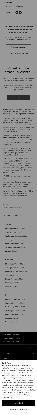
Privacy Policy (19, 387)
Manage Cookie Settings (18, 409)
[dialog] (18, 387)
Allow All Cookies (18, 403)
